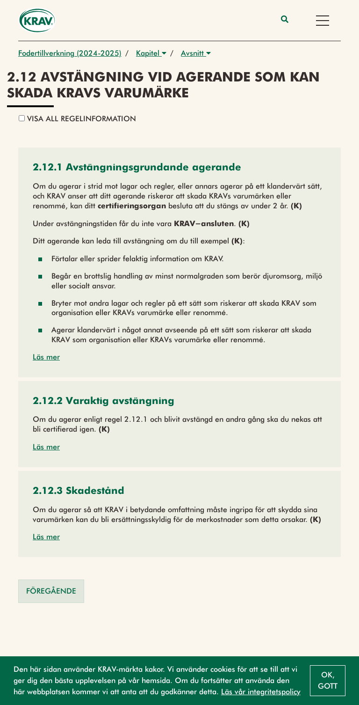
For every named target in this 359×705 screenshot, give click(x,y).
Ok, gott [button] (327, 680)
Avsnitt (196, 53)
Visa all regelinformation (77, 118)
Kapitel (151, 53)
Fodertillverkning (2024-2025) (70, 53)
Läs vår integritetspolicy (261, 691)
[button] (137, 168)
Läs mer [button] (46, 356)
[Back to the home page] (37, 20)
